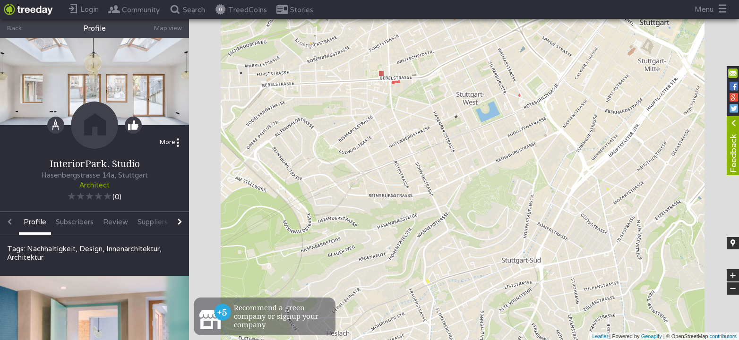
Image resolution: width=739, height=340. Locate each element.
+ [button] (733, 275)
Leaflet (600, 336)
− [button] (733, 288)
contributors (723, 336)
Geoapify (651, 336)
